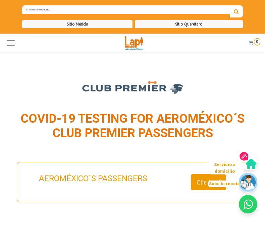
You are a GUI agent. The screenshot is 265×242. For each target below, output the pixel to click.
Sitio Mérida (77, 24)
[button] (10, 43)
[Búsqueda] (236, 11)
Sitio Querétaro (189, 24)
